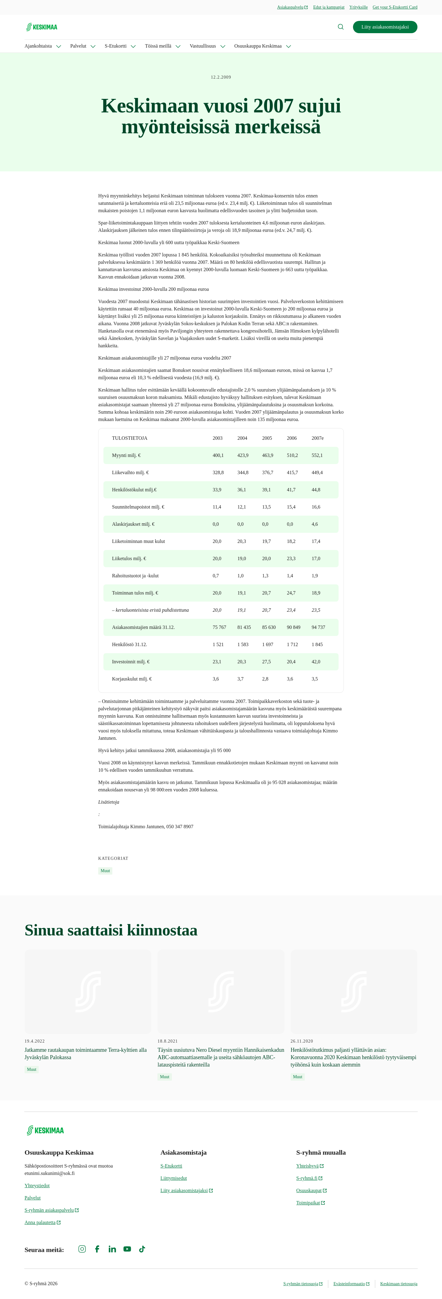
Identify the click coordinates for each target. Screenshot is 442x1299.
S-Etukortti (115, 46)
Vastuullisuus (203, 46)
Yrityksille (358, 7)
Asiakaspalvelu (292, 7)
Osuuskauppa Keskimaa (258, 46)
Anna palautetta (43, 1222)
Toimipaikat (310, 1202)
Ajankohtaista (38, 46)
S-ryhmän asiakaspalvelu (52, 1210)
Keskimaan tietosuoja (398, 1283)
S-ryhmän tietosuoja (303, 1283)
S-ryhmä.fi (309, 1178)
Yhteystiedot (37, 1185)
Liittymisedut (174, 1178)
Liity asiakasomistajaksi (385, 26)
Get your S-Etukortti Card (395, 7)
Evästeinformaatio (351, 1283)
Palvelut (78, 46)
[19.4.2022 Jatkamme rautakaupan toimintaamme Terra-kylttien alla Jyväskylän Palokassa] (88, 1012)
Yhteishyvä (310, 1165)
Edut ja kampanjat (328, 7)
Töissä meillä (158, 46)
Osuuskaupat (311, 1190)
